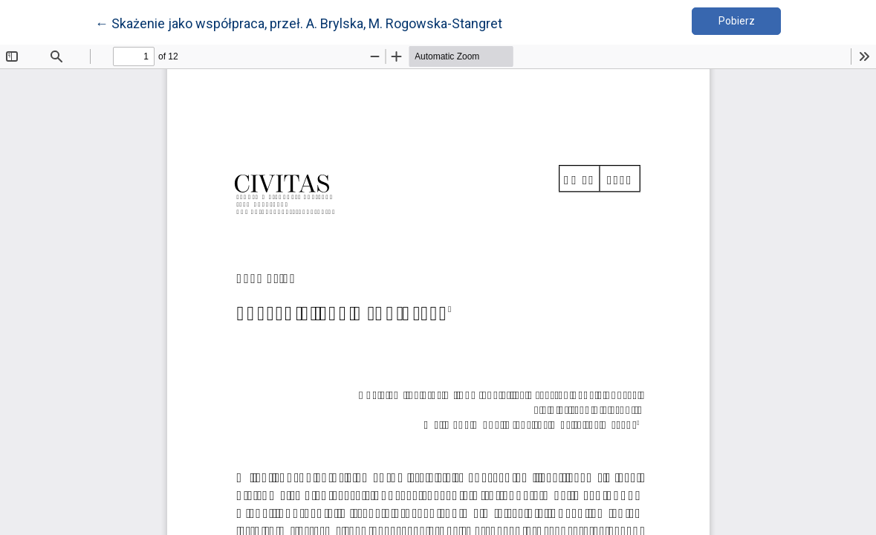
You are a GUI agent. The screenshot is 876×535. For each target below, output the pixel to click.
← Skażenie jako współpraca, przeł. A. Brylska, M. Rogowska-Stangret (298, 22)
